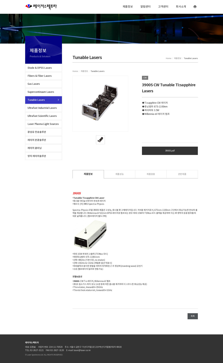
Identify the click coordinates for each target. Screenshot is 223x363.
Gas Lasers (34, 84)
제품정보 (128, 6)
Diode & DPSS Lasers (40, 68)
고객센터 (163, 6)
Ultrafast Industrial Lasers (42, 108)
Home (168, 58)
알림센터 (145, 6)
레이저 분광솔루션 (37, 140)
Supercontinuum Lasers (41, 92)
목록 (193, 316)
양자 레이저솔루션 (37, 156)
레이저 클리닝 (35, 148)
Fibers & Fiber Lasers (40, 76)
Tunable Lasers (36, 100)
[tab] (88, 174)
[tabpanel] (100, 103)
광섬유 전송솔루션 (37, 132)
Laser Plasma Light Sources (43, 124)
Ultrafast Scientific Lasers (42, 116)
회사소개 (181, 6)
